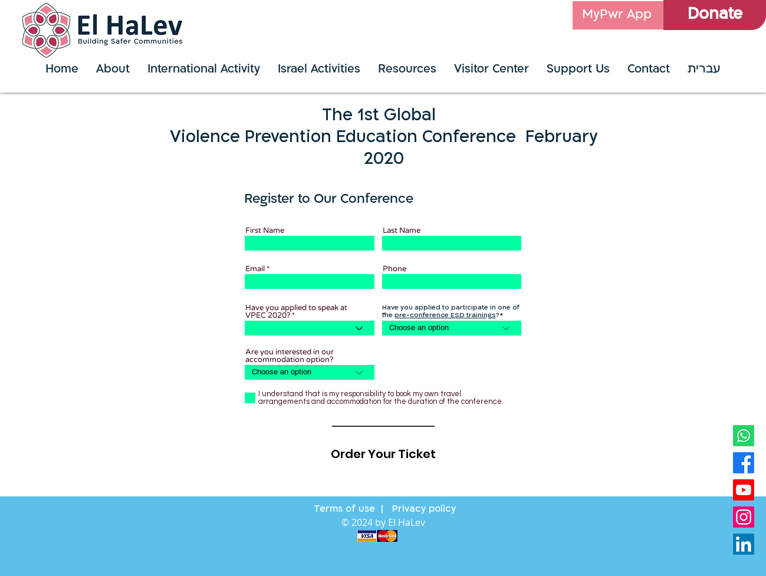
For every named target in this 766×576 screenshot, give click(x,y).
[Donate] (714, 15)
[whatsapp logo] (743, 435)
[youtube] (743, 490)
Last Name (401, 231)
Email (255, 269)
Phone (394, 269)
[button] (319, 70)
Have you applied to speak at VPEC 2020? (296, 312)
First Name (264, 231)
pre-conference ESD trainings (445, 315)
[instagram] (743, 517)
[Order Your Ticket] (383, 454)
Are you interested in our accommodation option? (289, 356)
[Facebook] (743, 462)
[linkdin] (743, 544)
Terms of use (344, 509)
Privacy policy (422, 509)
